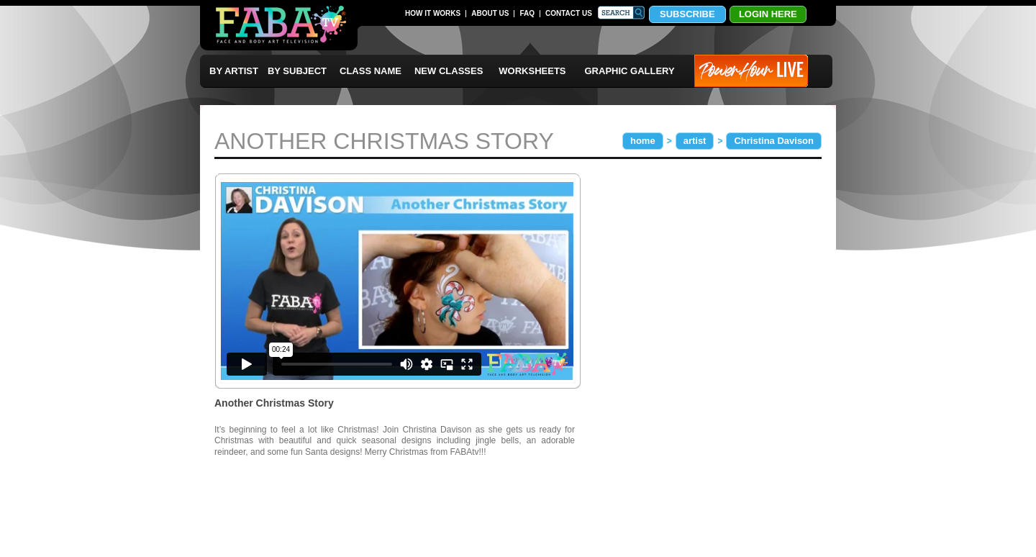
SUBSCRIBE (687, 14)
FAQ (527, 13)
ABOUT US (490, 13)
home (642, 140)
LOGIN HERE (768, 14)
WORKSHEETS (532, 70)
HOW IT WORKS (432, 13)
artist (694, 140)
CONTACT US (568, 13)
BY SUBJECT (297, 70)
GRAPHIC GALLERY (630, 70)
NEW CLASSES (448, 70)
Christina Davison (774, 140)
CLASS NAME (370, 70)
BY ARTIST (233, 70)
